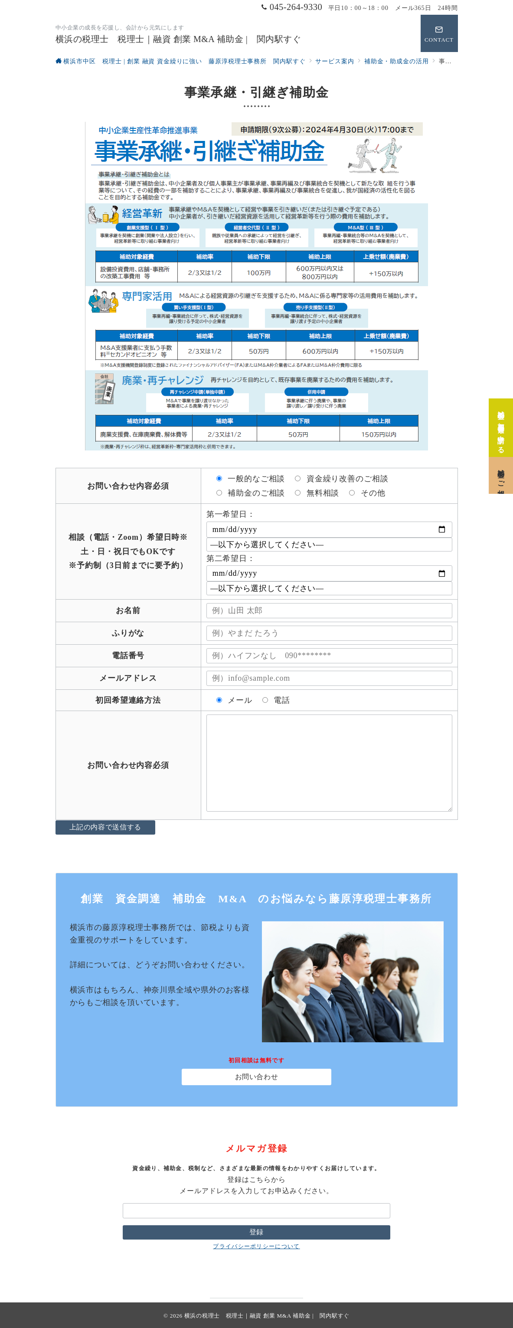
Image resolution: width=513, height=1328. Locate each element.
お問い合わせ (256, 1076)
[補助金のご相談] (501, 471)
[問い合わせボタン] (439, 33)
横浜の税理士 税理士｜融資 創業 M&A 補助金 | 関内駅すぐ (178, 39)
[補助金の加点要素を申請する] (501, 423)
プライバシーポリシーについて (256, 1246)
